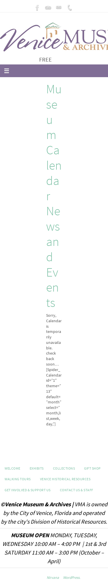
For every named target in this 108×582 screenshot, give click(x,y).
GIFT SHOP (92, 468)
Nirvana (53, 577)
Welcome (12, 468)
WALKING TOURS (18, 479)
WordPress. (71, 577)
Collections (64, 468)
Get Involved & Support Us (28, 490)
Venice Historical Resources (65, 479)
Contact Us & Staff (76, 490)
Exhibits (37, 468)
